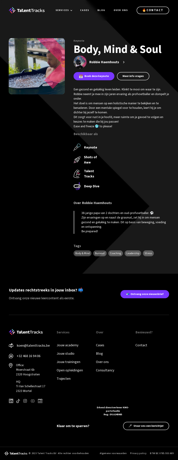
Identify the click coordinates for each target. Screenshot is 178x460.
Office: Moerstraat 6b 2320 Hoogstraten (28, 370)
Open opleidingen (70, 370)
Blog (99, 353)
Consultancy (105, 370)
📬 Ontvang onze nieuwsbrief (145, 294)
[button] (64, 10)
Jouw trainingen (68, 362)
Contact (141, 345)
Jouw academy (67, 345)
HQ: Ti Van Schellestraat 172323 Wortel (30, 386)
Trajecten (64, 378)
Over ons (102, 362)
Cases (100, 345)
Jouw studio (65, 353)
